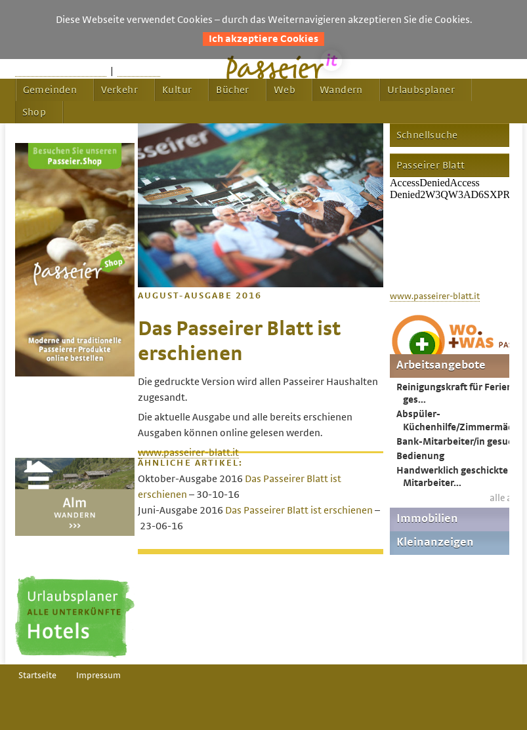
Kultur (177, 90)
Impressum (98, 675)
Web (284, 90)
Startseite (37, 675)
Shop (34, 112)
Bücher (232, 90)
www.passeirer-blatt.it (188, 452)
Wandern (341, 90)
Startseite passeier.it (60, 71)
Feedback (138, 71)
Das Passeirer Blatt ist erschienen (299, 510)
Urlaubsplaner (421, 90)
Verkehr (119, 90)
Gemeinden (50, 90)
